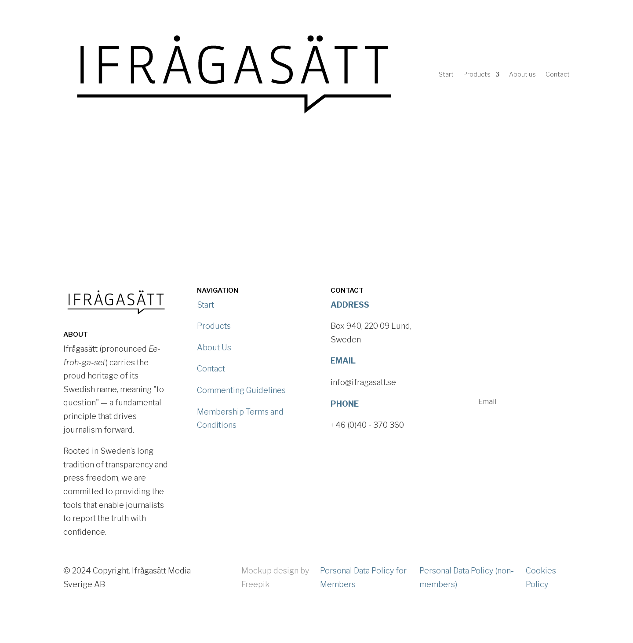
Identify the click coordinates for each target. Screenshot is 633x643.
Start (446, 74)
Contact (558, 74)
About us (522, 74)
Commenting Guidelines (241, 390)
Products (477, 74)
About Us (214, 347)
